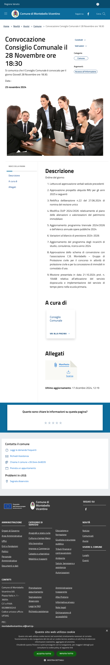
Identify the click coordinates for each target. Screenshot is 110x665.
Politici (5, 551)
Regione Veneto (11, 4)
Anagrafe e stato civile (39, 533)
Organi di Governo (10, 530)
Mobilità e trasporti (38, 559)
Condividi (81, 40)
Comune (38, 26)
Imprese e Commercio (39, 548)
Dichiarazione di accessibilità (63, 614)
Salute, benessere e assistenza (65, 565)
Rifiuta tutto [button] (66, 653)
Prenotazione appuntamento (36, 590)
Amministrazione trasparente (64, 590)
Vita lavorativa (36, 543)
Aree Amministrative (12, 536)
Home (6, 26)
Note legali (61, 607)
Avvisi (26, 26)
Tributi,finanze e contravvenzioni (63, 551)
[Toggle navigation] (5, 13)
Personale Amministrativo (9, 558)
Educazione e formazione (62, 532)
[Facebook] (87, 14)
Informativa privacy (65, 602)
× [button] (107, 631)
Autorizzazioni (62, 572)
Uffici (4, 541)
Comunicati (88, 536)
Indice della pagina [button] (17, 166)
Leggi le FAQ (35, 606)
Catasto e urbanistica (39, 553)
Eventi (85, 560)
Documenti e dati (10, 565)
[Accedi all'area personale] (98, 4)
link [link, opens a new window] (71, 647)
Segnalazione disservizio (35, 599)
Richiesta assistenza (38, 611)
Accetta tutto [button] (44, 653)
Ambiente (60, 558)
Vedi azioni (81, 46)
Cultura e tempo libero (39, 538)
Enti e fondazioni (10, 546)
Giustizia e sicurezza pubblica (65, 541)
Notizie (85, 530)
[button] (55, 660)
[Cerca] (104, 14)
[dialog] (55, 646)
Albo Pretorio (62, 597)
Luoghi (85, 555)
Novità (16, 26)
